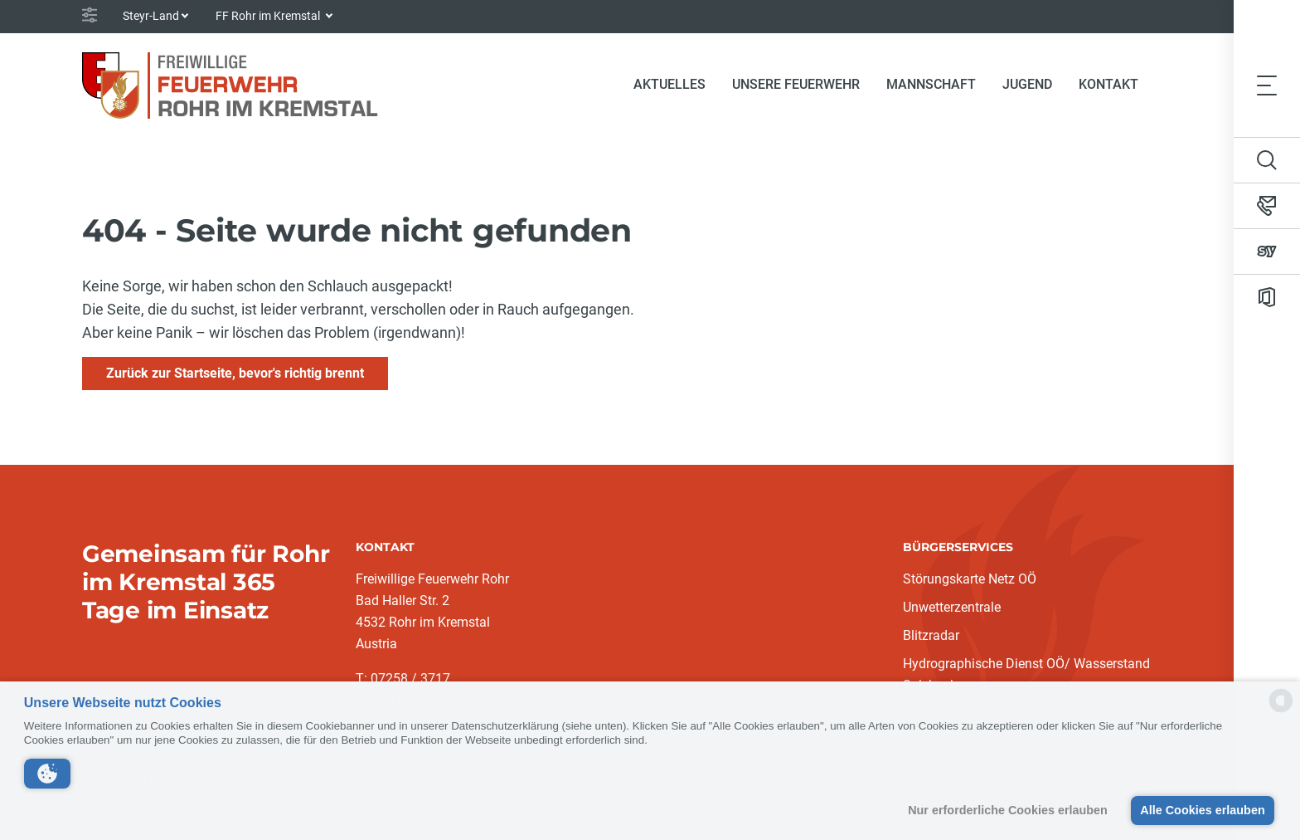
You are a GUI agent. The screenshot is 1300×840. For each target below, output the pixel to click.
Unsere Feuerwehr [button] (796, 84)
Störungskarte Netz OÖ (969, 579)
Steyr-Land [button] (151, 15)
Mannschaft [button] (931, 84)
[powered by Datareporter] (1281, 710)
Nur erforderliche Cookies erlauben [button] (1008, 810)
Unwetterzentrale (952, 607)
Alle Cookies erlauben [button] (1202, 810)
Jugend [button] (1027, 84)
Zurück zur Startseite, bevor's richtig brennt (235, 373)
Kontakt (1108, 84)
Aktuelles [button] (669, 84)
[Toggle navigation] (1267, 84)
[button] (47, 774)
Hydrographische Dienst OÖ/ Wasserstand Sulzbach (1026, 674)
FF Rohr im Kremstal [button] (269, 15)
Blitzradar (931, 635)
